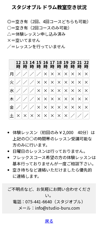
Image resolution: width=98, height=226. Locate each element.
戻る (49, 221)
